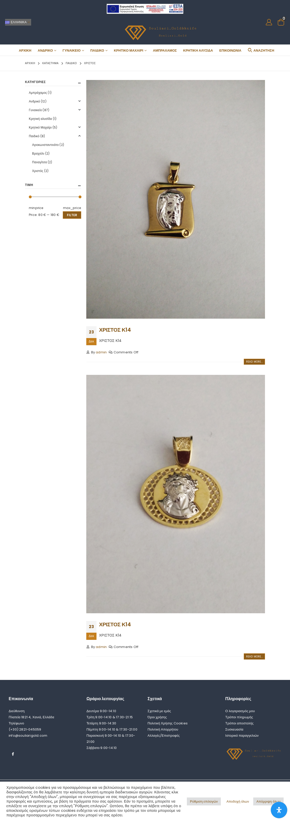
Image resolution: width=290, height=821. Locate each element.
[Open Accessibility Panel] (279, 810)
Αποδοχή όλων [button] (237, 801)
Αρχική (25, 50)
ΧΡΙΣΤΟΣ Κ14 (115, 329)
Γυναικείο (72, 50)
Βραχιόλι (38, 153)
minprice (36, 208)
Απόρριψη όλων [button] (268, 801)
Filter (72, 215)
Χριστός (37, 171)
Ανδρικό (45, 50)
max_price (72, 208)
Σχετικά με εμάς (159, 711)
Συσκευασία (234, 729)
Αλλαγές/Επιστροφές (164, 735)
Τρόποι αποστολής (239, 723)
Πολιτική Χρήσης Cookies (168, 723)
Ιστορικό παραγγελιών (242, 735)
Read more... (254, 362)
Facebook (13, 754)
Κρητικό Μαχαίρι (128, 50)
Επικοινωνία (230, 50)
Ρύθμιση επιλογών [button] (204, 801)
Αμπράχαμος (165, 50)
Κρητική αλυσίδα (198, 50)
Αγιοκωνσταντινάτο (45, 145)
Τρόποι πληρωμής (239, 717)
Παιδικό (97, 50)
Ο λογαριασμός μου (240, 711)
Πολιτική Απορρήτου (163, 729)
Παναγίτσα (39, 162)
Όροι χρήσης (157, 717)
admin (101, 352)
